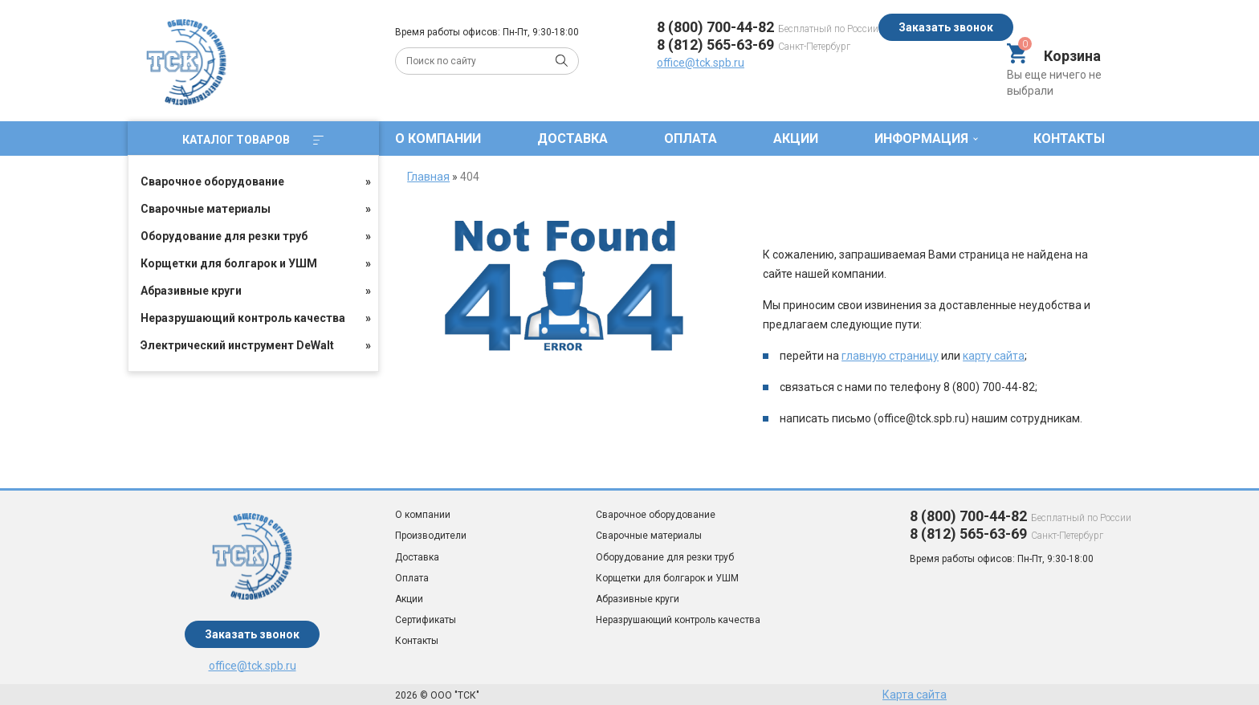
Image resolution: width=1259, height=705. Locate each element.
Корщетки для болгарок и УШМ (229, 263)
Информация (921, 138)
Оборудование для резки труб (224, 236)
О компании (438, 138)
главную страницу (890, 355)
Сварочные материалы (206, 208)
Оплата (690, 138)
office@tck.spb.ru (700, 62)
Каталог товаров (253, 139)
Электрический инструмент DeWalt (237, 345)
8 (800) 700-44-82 (715, 26)
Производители (431, 535)
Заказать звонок (945, 27)
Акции (795, 138)
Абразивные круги (191, 290)
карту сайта (994, 355)
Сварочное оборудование (212, 181)
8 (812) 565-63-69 (715, 44)
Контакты (1069, 138)
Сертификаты (425, 620)
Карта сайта (914, 694)
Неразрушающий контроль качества (243, 318)
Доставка (572, 138)
